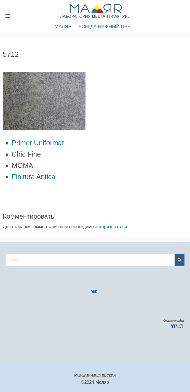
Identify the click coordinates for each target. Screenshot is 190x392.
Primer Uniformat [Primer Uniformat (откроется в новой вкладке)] (38, 143)
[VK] (94, 291)
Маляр (102, 382)
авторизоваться (111, 226)
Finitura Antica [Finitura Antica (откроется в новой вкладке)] (33, 177)
